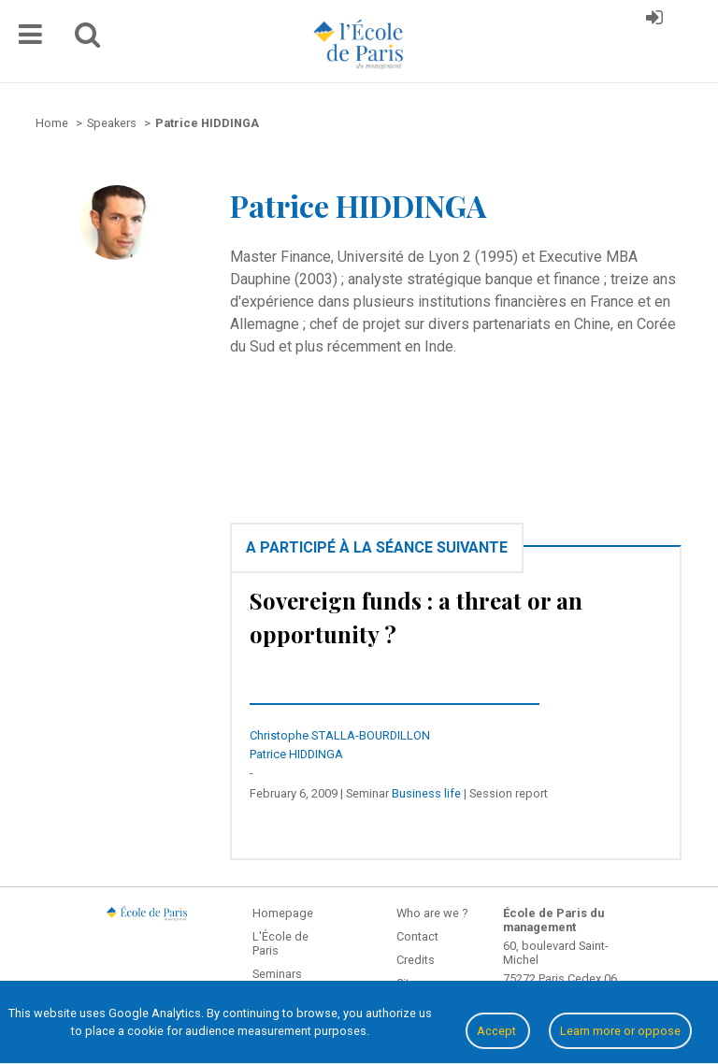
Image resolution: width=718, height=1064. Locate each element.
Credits (415, 960)
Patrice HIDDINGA (296, 754)
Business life (426, 793)
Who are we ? (431, 913)
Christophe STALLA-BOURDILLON (340, 735)
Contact (417, 936)
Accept (498, 1031)
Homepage (282, 913)
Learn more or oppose (620, 1031)
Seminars (277, 974)
